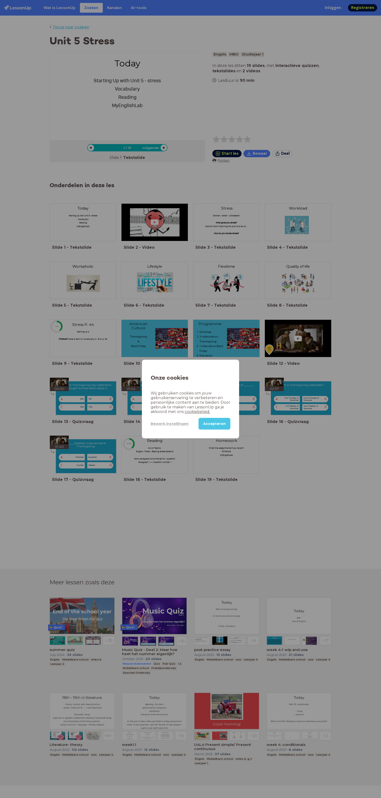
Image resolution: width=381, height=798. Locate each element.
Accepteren (214, 424)
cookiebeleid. (197, 411)
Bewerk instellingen (170, 424)
